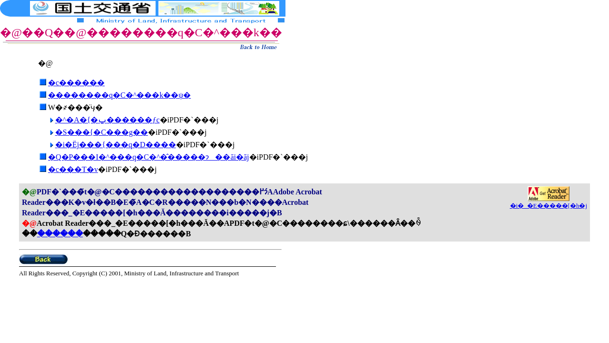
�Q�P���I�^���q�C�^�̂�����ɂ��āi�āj (148, 157)
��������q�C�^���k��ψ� (119, 95)
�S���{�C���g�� (101, 132)
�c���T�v (73, 169)
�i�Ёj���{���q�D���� (115, 145)
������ (60, 234)
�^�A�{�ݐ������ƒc (107, 120)
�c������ (76, 83)
